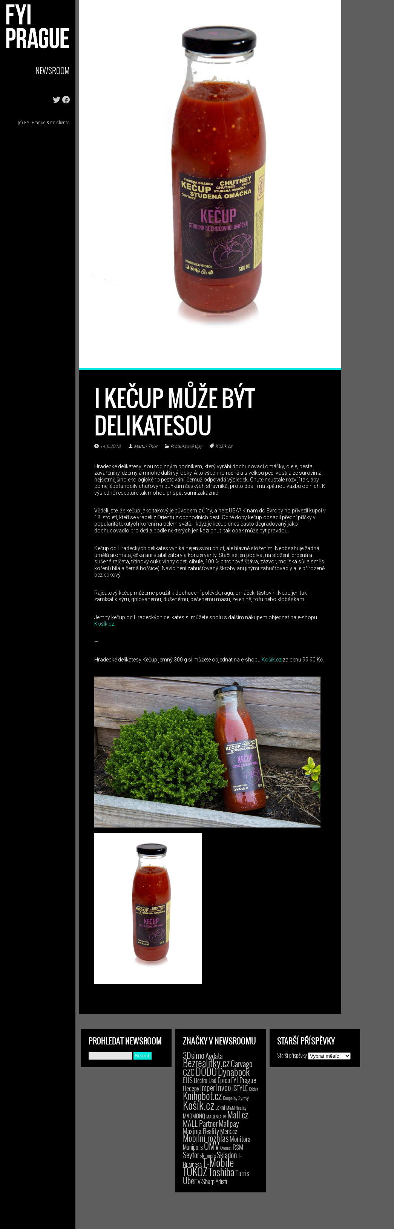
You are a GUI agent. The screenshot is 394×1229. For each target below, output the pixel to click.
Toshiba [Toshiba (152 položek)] (221, 1171)
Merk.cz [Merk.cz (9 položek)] (228, 1131)
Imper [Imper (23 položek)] (207, 1087)
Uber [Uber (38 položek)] (189, 1180)
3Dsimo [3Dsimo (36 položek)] (193, 1055)
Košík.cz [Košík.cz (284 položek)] (198, 1105)
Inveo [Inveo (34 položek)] (223, 1087)
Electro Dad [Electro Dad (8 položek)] (205, 1080)
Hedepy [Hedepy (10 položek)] (191, 1088)
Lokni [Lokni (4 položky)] (220, 1107)
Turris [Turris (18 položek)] (242, 1172)
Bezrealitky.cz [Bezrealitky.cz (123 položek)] (206, 1062)
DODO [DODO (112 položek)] (206, 1071)
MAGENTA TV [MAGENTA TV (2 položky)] (216, 1116)
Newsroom (52, 70)
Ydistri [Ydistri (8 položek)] (222, 1181)
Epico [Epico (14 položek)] (224, 1080)
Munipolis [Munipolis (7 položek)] (193, 1147)
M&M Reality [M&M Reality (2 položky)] (236, 1107)
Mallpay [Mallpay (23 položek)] (229, 1123)
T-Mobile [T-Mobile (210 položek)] (218, 1162)
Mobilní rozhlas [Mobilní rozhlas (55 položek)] (205, 1137)
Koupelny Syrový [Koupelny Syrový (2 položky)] (236, 1097)
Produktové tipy (186, 446)
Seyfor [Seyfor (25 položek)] (191, 1154)
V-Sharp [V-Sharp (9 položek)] (206, 1181)
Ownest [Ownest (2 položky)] (225, 1147)
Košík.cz (223, 446)
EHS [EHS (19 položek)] (188, 1079)
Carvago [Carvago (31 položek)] (242, 1063)
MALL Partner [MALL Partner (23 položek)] (200, 1123)
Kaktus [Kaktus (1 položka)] (253, 1089)
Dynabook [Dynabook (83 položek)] (234, 1071)
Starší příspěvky (292, 1055)
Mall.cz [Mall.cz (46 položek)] (237, 1114)
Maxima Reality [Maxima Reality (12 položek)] (201, 1131)
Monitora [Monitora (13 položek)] (240, 1139)
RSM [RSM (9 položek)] (238, 1147)
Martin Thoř (145, 446)
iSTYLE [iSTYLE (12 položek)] (240, 1088)
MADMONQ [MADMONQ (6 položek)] (194, 1116)
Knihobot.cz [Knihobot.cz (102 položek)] (202, 1096)
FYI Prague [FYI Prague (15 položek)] (243, 1080)
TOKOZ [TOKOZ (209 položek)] (195, 1171)
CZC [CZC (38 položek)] (189, 1072)
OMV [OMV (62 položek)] (211, 1145)
